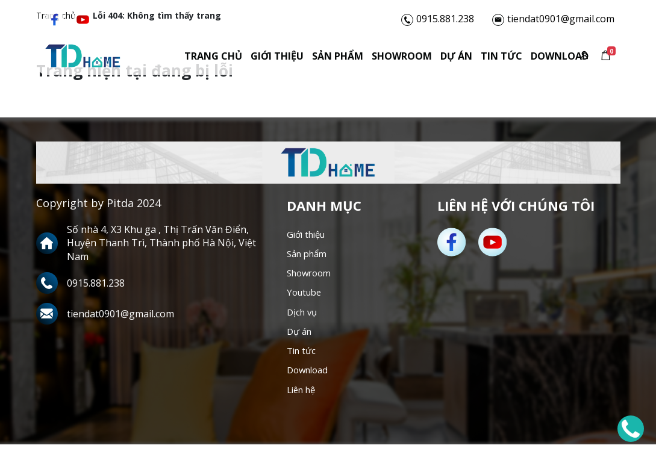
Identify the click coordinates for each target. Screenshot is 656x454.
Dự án (430, 57)
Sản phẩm (311, 57)
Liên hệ (303, 398)
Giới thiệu (250, 57)
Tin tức (475, 57)
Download (533, 57)
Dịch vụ (303, 316)
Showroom (375, 57)
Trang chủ (187, 57)
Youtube (306, 296)
